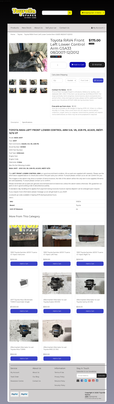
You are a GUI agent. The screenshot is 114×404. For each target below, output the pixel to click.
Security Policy (60, 385)
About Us (38, 28)
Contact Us (64, 28)
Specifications (27, 122)
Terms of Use (59, 372)
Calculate (98, 80)
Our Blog (36, 377)
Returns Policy (60, 381)
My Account (15, 372)
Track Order (15, 377)
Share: (56, 56)
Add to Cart (78, 65)
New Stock (26, 28)
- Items (91, 13)
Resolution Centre (17, 381)
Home (13, 34)
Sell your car (51, 28)
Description (15, 122)
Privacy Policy (59, 377)
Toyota (19, 34)
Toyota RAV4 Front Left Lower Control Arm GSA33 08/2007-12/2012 (48, 34)
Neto (100, 398)
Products (15, 28)
